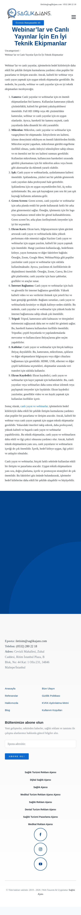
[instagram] (40, 849)
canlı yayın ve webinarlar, (34, 406)
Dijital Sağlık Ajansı (40, 780)
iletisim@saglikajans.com (51, 4)
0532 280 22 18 (69, 4)
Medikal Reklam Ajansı (40, 824)
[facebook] (40, 834)
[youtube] (40, 864)
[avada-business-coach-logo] (29, 9)
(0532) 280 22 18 (26, 646)
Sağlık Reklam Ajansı (40, 802)
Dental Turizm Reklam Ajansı (40, 809)
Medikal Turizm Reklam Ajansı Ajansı (41, 794)
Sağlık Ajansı (40, 787)
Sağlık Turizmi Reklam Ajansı (40, 772)
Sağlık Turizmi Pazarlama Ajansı (40, 817)
